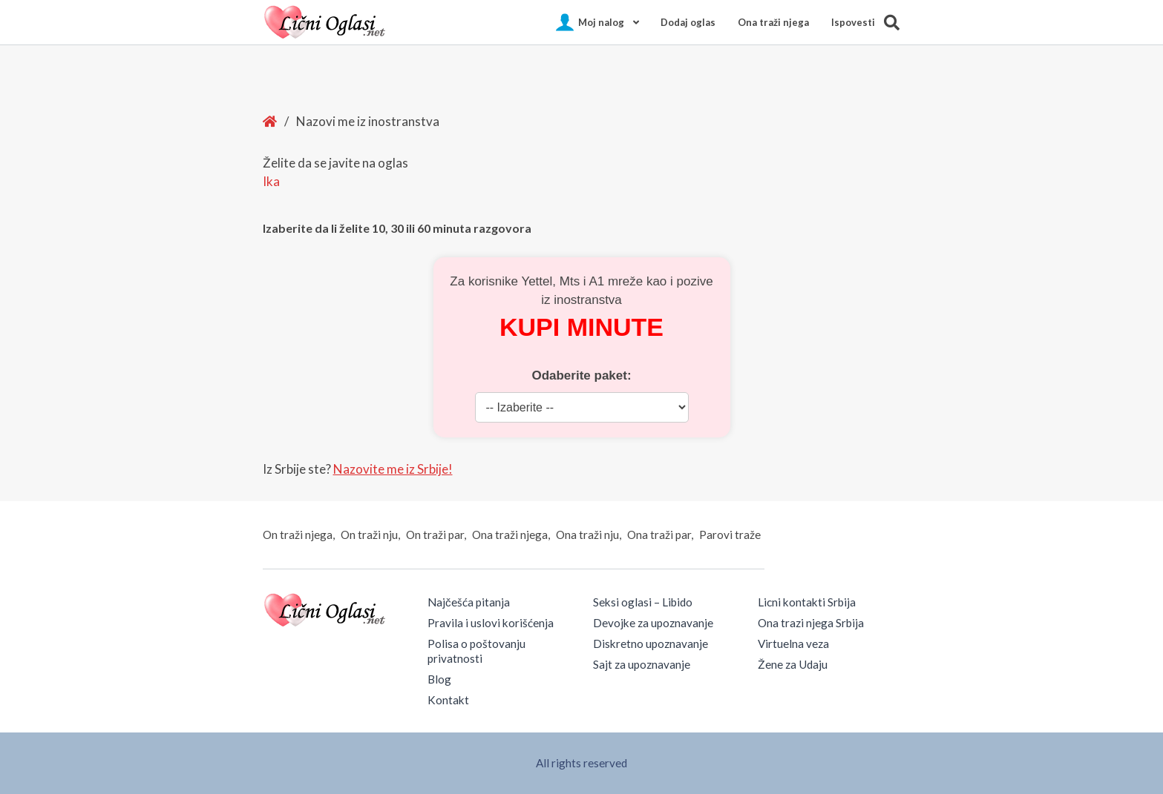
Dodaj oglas (688, 22)
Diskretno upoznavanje (650, 643)
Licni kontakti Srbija (807, 602)
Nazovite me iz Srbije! (393, 469)
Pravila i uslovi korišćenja (490, 622)
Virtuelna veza (793, 643)
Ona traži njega (773, 22)
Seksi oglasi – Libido (642, 602)
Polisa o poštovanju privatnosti (476, 651)
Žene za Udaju (793, 664)
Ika (271, 181)
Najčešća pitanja (468, 602)
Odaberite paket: (581, 375)
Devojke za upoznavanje (653, 622)
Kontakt (448, 700)
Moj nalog (601, 22)
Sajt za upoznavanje (641, 664)
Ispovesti (853, 22)
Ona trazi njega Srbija (811, 622)
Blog (439, 679)
